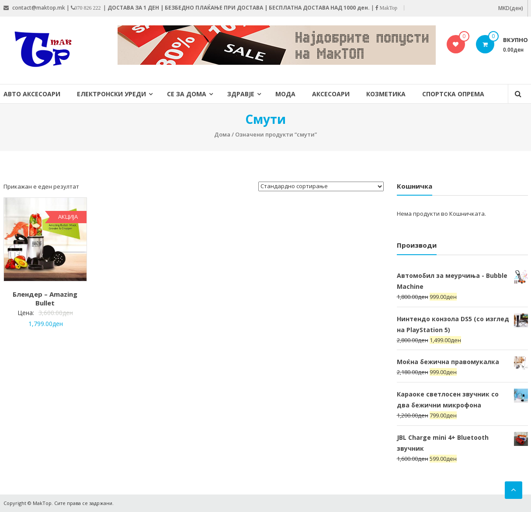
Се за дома (186, 94)
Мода (285, 94)
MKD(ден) (510, 8)
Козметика (386, 94)
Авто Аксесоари (31, 94)
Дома (222, 134)
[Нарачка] (321, 186)
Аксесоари (331, 94)
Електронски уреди (111, 94)
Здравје (240, 94)
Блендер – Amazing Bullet (45, 298)
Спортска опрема (453, 94)
